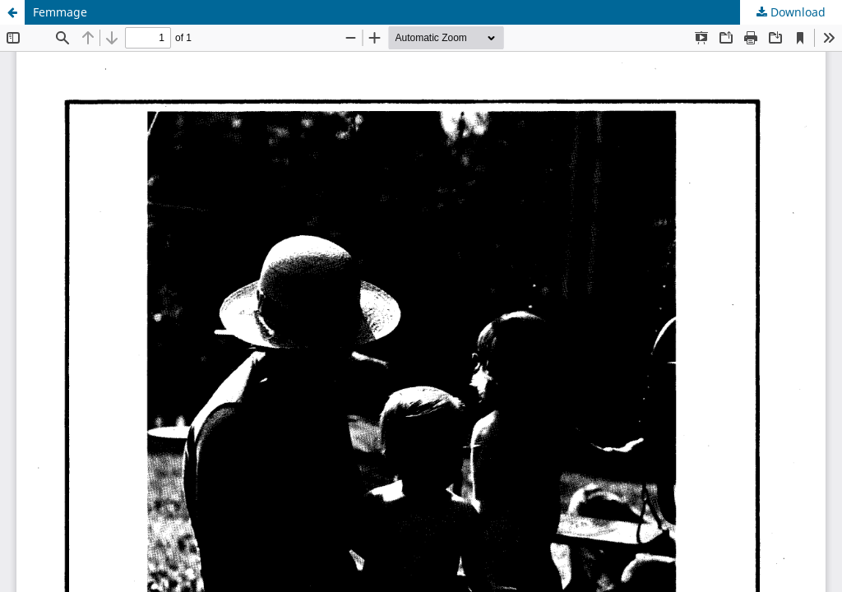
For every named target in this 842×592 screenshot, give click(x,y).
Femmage (60, 12)
